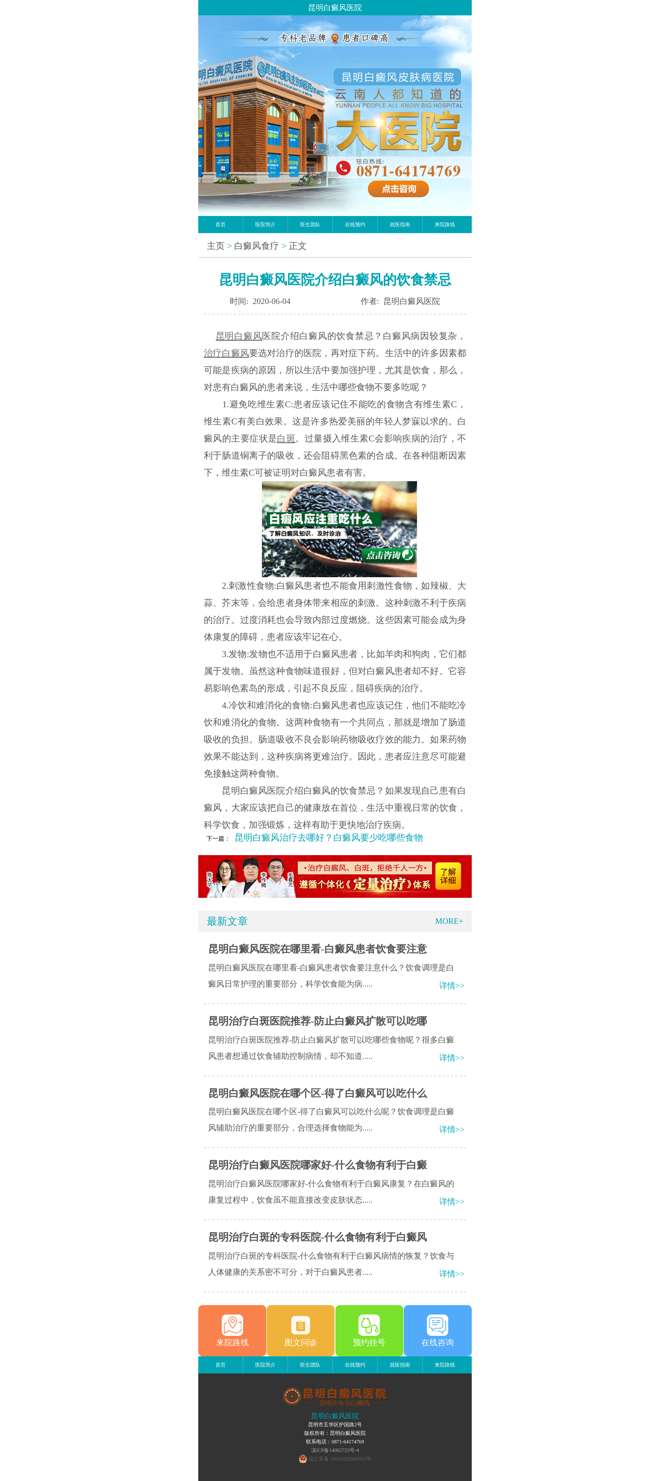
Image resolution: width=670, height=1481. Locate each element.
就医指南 (400, 225)
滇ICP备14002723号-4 (335, 1450)
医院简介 (265, 225)
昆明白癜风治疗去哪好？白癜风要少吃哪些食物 (329, 838)
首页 (220, 225)
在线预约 (355, 225)
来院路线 (445, 225)
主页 (216, 246)
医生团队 (310, 225)
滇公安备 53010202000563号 (340, 1459)
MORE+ (449, 921)
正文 (298, 246)
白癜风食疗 (256, 246)
